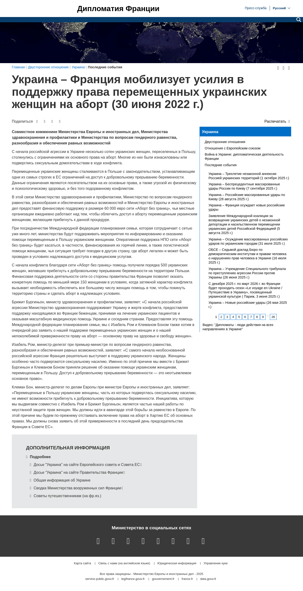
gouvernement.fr (163, 579)
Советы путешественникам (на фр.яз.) (67, 496)
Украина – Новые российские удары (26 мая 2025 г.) (248, 305)
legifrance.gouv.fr (133, 579)
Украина (210, 131)
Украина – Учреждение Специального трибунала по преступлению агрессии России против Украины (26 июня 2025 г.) (247, 273)
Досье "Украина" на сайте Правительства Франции (78, 472)
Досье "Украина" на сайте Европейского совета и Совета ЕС (87, 465)
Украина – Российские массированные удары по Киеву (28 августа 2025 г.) (247, 197)
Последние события (220, 165)
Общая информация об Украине (62, 480)
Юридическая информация (176, 563)
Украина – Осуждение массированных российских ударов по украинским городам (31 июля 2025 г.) (248, 241)
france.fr (187, 579)
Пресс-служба (256, 8)
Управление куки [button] (215, 563)
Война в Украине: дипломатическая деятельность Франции (244, 156)
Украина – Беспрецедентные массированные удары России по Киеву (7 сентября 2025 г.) (244, 186)
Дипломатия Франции (118, 8)
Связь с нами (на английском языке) (124, 563)
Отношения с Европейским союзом (232, 148)
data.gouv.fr (208, 579)
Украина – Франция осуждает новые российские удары (247, 207)
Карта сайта (82, 563)
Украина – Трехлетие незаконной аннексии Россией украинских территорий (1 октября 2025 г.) (249, 176)
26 (273, 317)
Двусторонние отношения (225, 142)
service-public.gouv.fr (99, 579)
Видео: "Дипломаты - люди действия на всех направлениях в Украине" (238, 327)
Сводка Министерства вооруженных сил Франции (77, 488)
